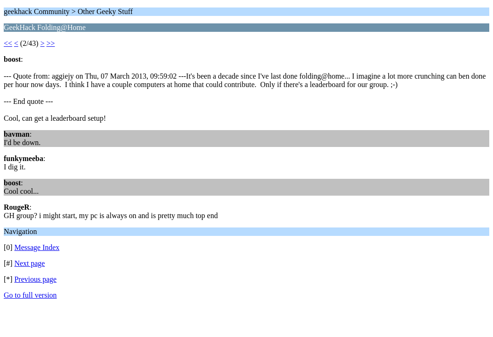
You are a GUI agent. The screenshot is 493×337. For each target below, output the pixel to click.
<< (8, 43)
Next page (29, 263)
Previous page (35, 279)
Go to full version (30, 295)
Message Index (36, 247)
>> (50, 43)
